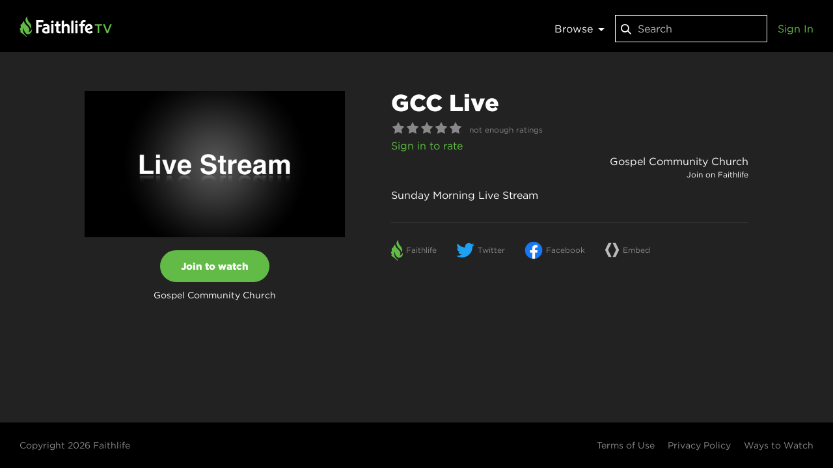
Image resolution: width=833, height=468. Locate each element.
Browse (579, 28)
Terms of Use (626, 445)
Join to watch (215, 266)
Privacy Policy (699, 445)
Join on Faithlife (717, 174)
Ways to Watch (778, 445)
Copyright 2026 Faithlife (75, 445)
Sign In (795, 28)
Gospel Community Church (679, 161)
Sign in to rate (427, 145)
